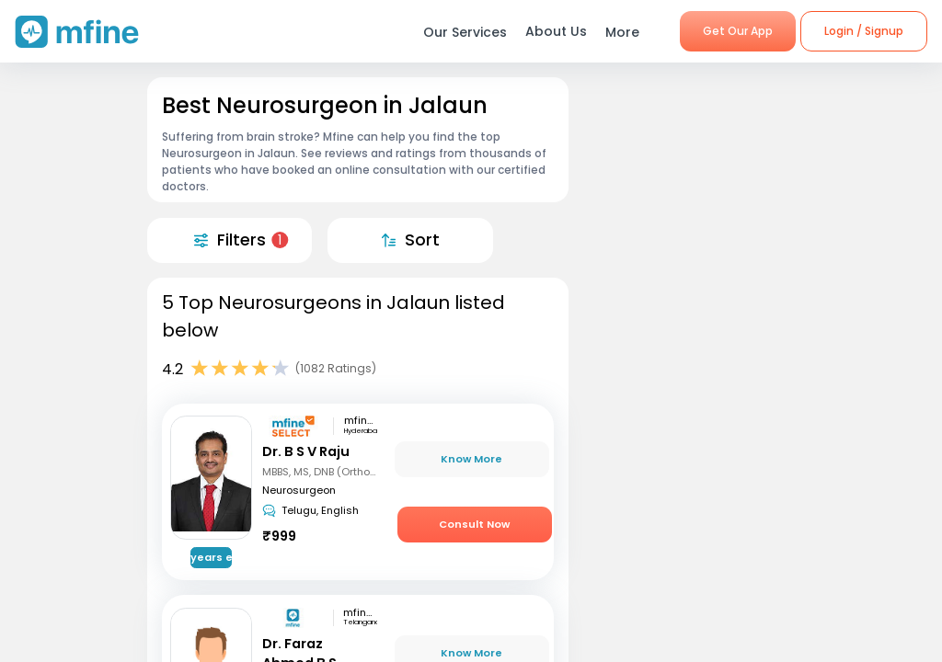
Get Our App (738, 31)
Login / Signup (863, 31)
